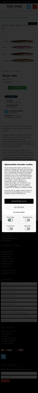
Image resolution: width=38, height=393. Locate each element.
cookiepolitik (12, 186)
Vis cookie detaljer (19, 212)
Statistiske (27, 227)
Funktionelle (10, 227)
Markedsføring (27, 218)
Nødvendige (10, 218)
